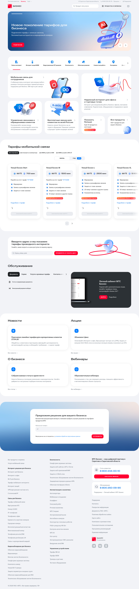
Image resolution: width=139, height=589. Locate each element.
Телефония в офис (14, 516)
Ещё (30, 1)
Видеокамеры (12, 554)
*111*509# (65, 180)
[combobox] (33, 253)
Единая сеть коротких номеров (18, 520)
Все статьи (12, 389)
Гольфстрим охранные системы (18, 561)
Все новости (13, 353)
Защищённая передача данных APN (62, 481)
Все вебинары (76, 389)
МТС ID (52, 533)
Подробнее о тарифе (18, 203)
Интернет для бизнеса (15, 472)
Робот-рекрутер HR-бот (58, 526)
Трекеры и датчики (56, 559)
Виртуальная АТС (13, 506)
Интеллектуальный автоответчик (19, 527)
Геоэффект (53, 501)
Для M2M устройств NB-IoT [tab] (64, 153)
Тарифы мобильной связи (16, 502)
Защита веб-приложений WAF (60, 470)
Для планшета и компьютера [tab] (28, 153)
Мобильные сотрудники (58, 497)
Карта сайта (96, 518)
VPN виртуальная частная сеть (18, 490)
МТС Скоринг (54, 511)
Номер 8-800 (12, 509)
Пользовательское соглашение (102, 525)
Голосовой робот (55, 504)
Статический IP (13, 493)
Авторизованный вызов (58, 515)
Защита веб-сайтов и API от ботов (61, 467)
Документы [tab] (14, 274)
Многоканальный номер (16, 531)
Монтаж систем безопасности (18, 557)
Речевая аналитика (56, 508)
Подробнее (112, 297)
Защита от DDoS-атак (57, 474)
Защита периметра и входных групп (20, 571)
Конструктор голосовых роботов (61, 522)
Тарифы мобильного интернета (18, 483)
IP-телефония (12, 513)
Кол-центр (53, 536)
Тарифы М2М (54, 556)
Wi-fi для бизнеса (13, 479)
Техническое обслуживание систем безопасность (24, 579)
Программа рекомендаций (101, 529)
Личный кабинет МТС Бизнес (114, 492)
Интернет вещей (13, 486)
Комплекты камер (14, 564)
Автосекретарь (55, 493)
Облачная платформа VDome (60, 485)
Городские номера (14, 523)
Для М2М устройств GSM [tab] (46, 153)
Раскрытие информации (100, 507)
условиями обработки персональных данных (67, 436)
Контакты (95, 504)
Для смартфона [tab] (13, 153)
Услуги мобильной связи (16, 463)
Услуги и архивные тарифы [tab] (40, 274)
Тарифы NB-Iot (55, 552)
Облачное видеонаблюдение (18, 550)
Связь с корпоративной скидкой (18, 541)
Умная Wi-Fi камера (14, 568)
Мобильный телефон (41, 426)
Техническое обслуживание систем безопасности (66, 478)
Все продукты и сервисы (16, 460)
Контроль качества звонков (59, 529)
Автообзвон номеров (57, 518)
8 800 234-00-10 (110, 1)
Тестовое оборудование (58, 563)
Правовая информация (100, 532)
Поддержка (98, 492)
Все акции (75, 353)
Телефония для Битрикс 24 (17, 538)
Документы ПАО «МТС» (100, 511)
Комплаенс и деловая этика (101, 522)
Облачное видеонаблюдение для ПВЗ (20, 575)
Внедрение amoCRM (57, 543)
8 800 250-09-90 (110, 488)
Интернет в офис (13, 475)
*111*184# (30, 180)
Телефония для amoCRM (16, 534)
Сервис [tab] (24, 274)
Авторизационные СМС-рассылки (61, 540)
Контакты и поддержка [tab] (61, 274)
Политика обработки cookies (101, 514)
